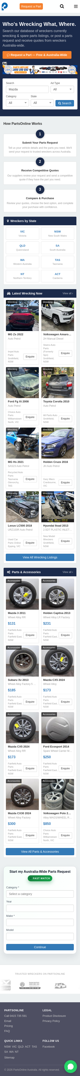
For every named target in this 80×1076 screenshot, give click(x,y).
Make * (10, 915)
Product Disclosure (54, 1015)
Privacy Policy (51, 1021)
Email (7, 1021)
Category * (12, 887)
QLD (21, 1046)
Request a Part (31, 6)
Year (9, 901)
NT (17, 1051)
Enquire (30, 356)
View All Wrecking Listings (40, 557)
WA (11, 1051)
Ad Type (55, 83)
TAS (34, 1046)
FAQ (7, 1031)
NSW (7, 1046)
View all (68, 293)
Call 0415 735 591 (15, 1015)
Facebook (49, 1046)
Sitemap (9, 1057)
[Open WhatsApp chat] (70, 1066)
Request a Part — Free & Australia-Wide (37, 55)
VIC (14, 1046)
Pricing (8, 1025)
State (34, 96)
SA (6, 1051)
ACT (28, 1046)
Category (11, 96)
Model (10, 930)
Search (10, 83)
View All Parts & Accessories (40, 851)
